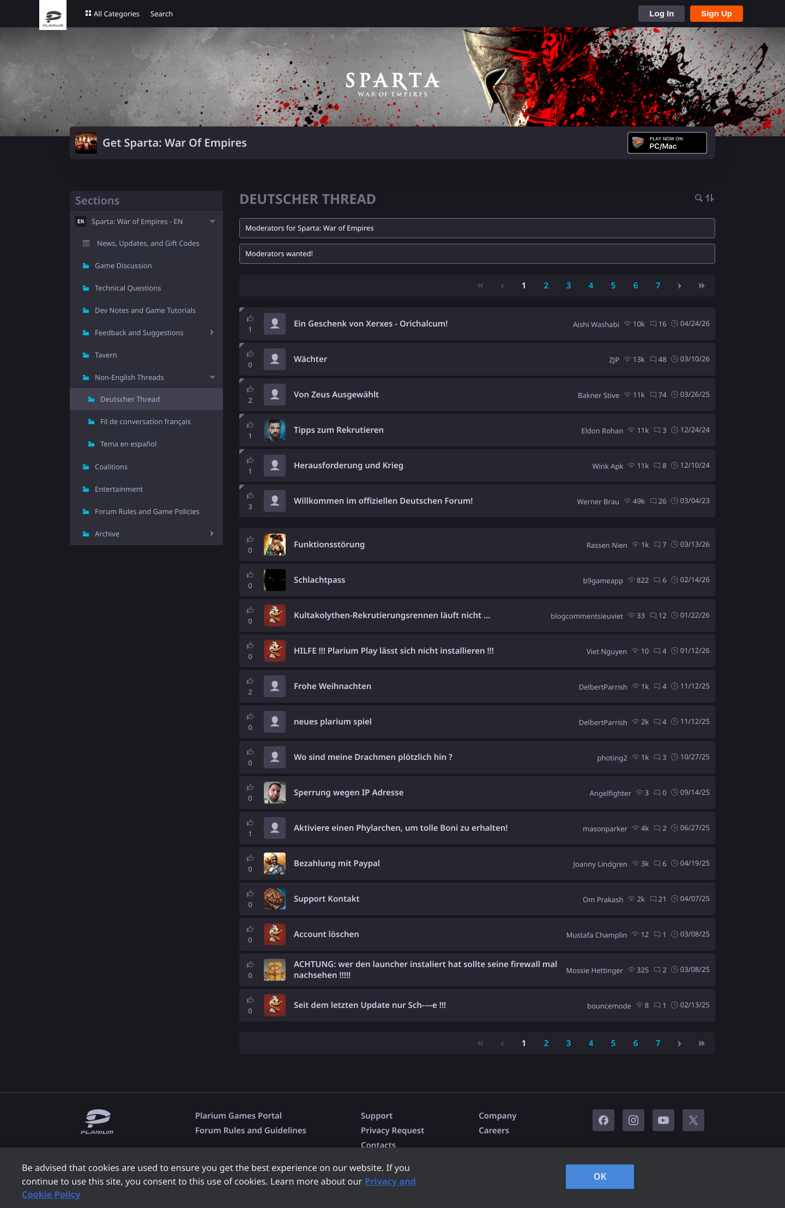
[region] (392, 1177)
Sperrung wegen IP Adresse (348, 792)
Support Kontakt (327, 898)
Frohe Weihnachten (332, 686)
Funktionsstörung (329, 544)
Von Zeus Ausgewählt (336, 394)
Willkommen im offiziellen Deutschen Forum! (383, 501)
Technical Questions (128, 288)
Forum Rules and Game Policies (147, 511)
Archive (107, 534)
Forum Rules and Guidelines (250, 1130)
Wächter (310, 359)
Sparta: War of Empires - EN (137, 221)
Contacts (378, 1145)
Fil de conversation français (145, 421)
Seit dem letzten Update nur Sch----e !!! (370, 1005)
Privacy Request (392, 1130)
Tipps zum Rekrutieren (339, 430)
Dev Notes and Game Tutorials (145, 310)
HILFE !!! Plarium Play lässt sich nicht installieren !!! (394, 650)
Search (161, 14)
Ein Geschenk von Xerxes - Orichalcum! (371, 323)
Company (497, 1115)
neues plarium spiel (333, 721)
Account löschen (326, 934)
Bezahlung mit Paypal (337, 863)
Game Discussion (123, 265)
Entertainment (119, 489)
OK (600, 1176)
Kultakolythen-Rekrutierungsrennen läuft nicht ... (392, 615)
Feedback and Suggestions (139, 332)
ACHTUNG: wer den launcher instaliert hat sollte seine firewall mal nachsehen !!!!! (425, 970)
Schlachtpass (320, 580)
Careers (494, 1130)
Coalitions (111, 467)
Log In (661, 13)
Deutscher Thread (130, 399)
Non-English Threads (129, 377)
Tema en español (128, 444)
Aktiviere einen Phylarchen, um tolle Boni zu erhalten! (401, 828)
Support (376, 1115)
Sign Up (716, 13)
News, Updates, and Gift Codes (148, 243)
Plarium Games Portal (238, 1115)
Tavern (106, 355)
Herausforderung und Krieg (348, 465)
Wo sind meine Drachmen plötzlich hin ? (373, 757)
